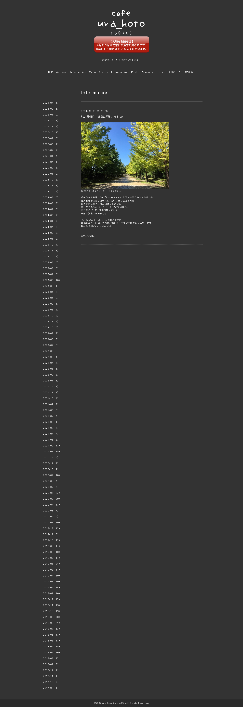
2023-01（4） (51, 309)
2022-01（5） (51, 380)
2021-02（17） (52, 445)
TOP (50, 72)
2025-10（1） (51, 132)
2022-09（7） (51, 333)
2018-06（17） (52, 634)
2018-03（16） (52, 652)
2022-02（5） (51, 374)
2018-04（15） (52, 646)
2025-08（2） (51, 144)
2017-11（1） (51, 676)
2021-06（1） (51, 421)
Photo (135, 72)
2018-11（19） (52, 605)
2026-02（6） (51, 108)
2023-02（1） (51, 303)
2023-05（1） (51, 286)
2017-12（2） (51, 670)
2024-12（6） (51, 179)
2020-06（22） (52, 492)
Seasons (147, 72)
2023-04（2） (51, 291)
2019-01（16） (52, 593)
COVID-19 (175, 72)
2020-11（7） (51, 463)
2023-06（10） (52, 280)
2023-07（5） (51, 274)
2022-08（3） (51, 339)
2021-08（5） (51, 410)
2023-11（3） (51, 250)
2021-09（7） (51, 404)
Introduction (119, 72)
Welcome (61, 72)
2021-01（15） (52, 451)
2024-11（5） (51, 185)
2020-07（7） (51, 487)
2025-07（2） (51, 150)
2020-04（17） (52, 504)
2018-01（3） (51, 664)
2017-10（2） (51, 682)
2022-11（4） (51, 321)
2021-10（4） (51, 398)
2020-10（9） (51, 469)
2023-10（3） (51, 256)
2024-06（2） (51, 215)
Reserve (161, 72)
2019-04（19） (52, 575)
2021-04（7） (51, 433)
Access (103, 72)
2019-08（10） (52, 552)
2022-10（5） (51, 327)
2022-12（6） (51, 315)
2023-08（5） (51, 268)
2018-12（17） (52, 599)
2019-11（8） (51, 534)
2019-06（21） (52, 563)
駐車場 (189, 72)
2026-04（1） (51, 102)
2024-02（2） (51, 232)
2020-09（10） (52, 475)
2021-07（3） (51, 416)
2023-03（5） (51, 297)
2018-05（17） (52, 640)
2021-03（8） (51, 439)
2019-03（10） (52, 581)
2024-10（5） (51, 191)
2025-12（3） (51, 120)
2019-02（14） (52, 587)
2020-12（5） (51, 457)
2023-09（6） (51, 262)
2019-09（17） (52, 546)
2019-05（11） (52, 569)
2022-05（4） (51, 356)
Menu (92, 72)
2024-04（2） (51, 221)
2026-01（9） (51, 114)
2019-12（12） (52, 528)
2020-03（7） (51, 510)
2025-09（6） (51, 138)
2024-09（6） (51, 197)
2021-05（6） (51, 427)
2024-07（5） (51, 209)
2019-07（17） (52, 557)
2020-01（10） (52, 522)
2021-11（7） (51, 392)
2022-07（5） (51, 345)
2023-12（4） (51, 244)
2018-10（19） (52, 611)
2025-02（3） (51, 167)
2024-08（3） (51, 203)
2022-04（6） (51, 362)
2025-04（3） (51, 156)
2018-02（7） (51, 658)
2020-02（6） (51, 516)
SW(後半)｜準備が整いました (102, 117)
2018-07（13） (52, 628)
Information (78, 72)
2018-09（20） (52, 617)
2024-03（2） (51, 226)
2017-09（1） (51, 687)
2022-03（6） (51, 368)
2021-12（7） (51, 386)
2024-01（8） (51, 238)
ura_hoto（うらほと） (113, 702)
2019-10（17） (52, 540)
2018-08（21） (52, 622)
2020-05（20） (52, 498)
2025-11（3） (51, 126)
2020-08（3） (51, 481)
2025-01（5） (51, 173)
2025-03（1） (51, 161)
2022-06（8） (51, 351)
